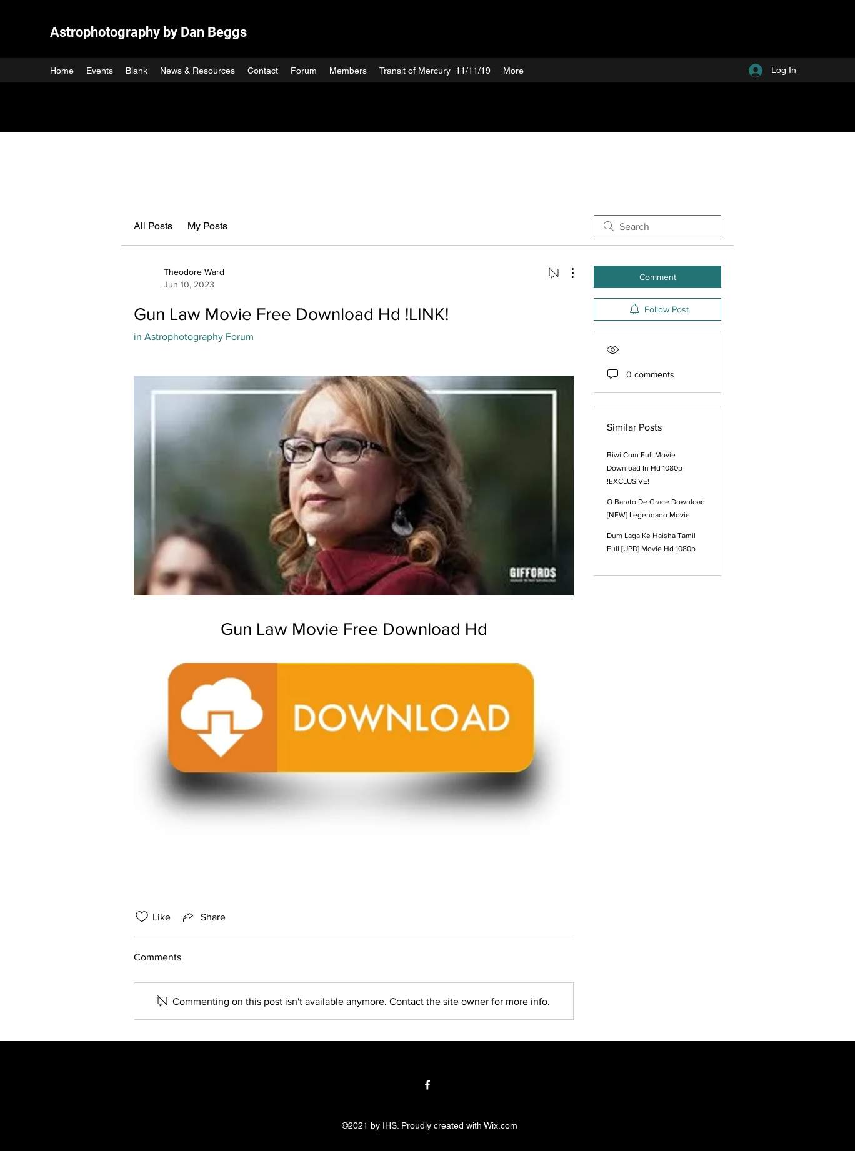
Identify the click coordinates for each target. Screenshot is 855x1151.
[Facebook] (427, 1085)
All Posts (153, 226)
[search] (657, 226)
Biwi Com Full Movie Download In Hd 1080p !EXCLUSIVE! (644, 468)
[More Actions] (566, 273)
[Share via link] (203, 916)
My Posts (208, 226)
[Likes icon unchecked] (142, 916)
